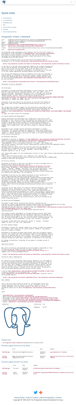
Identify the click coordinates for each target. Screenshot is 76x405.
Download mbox (30, 46)
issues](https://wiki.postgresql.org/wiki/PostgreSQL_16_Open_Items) (33, 271)
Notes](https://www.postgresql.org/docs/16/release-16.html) (39, 298)
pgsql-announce (12, 49)
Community (7, 18)
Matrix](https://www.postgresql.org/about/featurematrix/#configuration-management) (35, 300)
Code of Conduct (32, 398)
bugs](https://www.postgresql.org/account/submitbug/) (23, 273)
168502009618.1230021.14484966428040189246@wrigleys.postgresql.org (27, 44)
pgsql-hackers (21, 49)
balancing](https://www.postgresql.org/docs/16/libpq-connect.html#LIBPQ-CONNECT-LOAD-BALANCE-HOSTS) (36, 111)
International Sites (10, 32)
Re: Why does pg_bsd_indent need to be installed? (46, 368)
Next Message (6, 352)
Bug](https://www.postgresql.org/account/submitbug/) (25, 301)
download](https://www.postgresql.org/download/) (40, 53)
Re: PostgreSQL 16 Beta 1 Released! (12, 342)
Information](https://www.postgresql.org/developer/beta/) (30, 296)
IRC (4, 25)
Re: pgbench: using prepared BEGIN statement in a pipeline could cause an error (53, 373)
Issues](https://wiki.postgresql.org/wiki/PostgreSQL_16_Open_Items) (37, 299)
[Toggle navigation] (71, 2)
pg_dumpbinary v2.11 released (58, 352)
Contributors (7, 20)
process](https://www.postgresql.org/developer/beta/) (29, 77)
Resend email (39, 46)
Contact (59, 398)
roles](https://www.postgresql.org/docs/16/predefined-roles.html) (29, 166)
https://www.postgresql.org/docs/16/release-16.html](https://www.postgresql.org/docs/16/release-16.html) (36, 63)
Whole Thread (12, 46)
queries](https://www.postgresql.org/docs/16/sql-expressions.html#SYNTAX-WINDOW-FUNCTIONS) (35, 97)
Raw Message (20, 46)
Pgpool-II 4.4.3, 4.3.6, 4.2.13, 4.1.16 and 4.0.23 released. (62, 357)
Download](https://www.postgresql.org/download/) (18, 295)
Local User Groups (9, 27)
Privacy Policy (19, 398)
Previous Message (4, 357)
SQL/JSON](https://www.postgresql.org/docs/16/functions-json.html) (49, 139)
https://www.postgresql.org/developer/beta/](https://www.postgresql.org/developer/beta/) (31, 81)
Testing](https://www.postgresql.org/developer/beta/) (39, 287)
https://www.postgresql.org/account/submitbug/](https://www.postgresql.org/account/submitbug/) (33, 277)
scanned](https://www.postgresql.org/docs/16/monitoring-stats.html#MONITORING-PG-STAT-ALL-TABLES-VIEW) (36, 207)
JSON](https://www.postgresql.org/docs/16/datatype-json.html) (38, 140)
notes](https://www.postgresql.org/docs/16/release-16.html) (39, 61)
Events (5, 29)
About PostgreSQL (47, 398)
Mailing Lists (7, 23)
